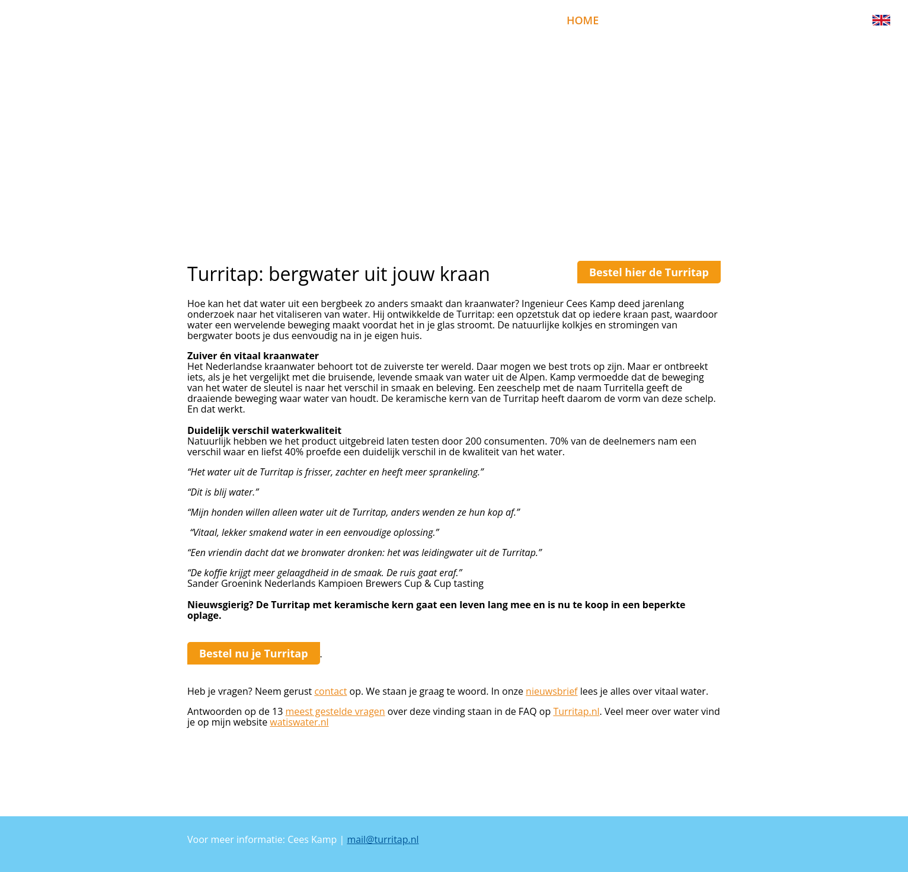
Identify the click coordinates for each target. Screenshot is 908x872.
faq (701, 20)
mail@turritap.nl (382, 839)
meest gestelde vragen (335, 711)
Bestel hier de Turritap (649, 272)
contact (330, 691)
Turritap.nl (576, 711)
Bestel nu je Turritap (253, 653)
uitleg (748, 20)
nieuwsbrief (820, 20)
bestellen (644, 20)
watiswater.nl (299, 722)
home (583, 20)
